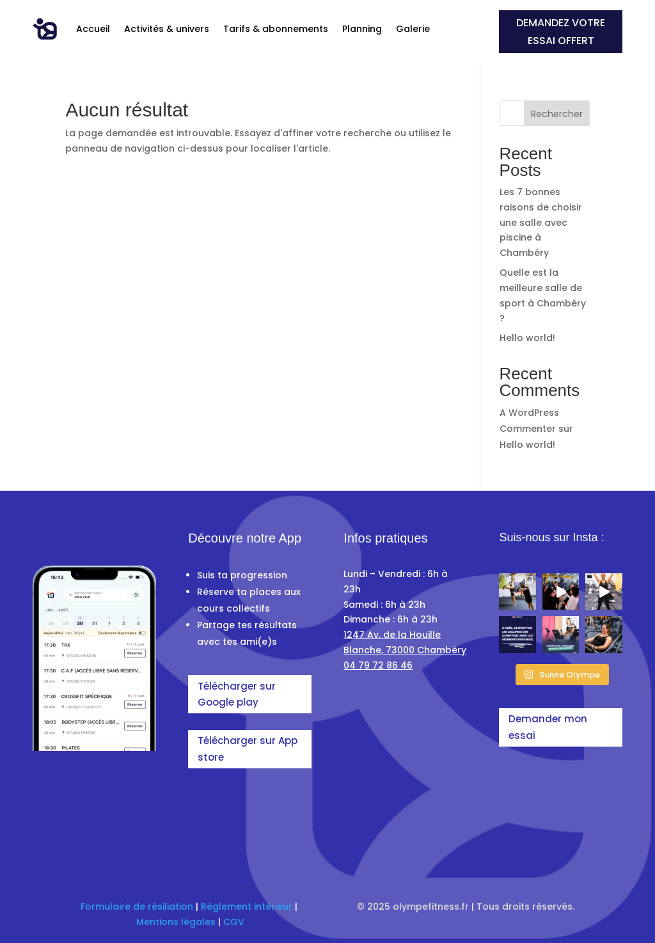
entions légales (180, 921)
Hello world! (527, 337)
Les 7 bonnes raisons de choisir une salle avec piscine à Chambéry (541, 222)
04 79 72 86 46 (378, 665)
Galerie (413, 28)
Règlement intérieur (246, 906)
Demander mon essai (548, 727)
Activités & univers (166, 28)
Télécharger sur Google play (237, 694)
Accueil (93, 28)
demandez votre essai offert (560, 31)
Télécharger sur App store (247, 749)
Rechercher (557, 113)
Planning (362, 28)
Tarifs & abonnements (275, 28)
